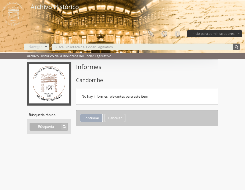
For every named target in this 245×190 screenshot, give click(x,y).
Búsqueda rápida (42, 114)
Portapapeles (150, 33)
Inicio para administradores (212, 33)
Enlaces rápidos (177, 33)
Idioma (164, 33)
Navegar (35, 46)
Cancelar (115, 118)
